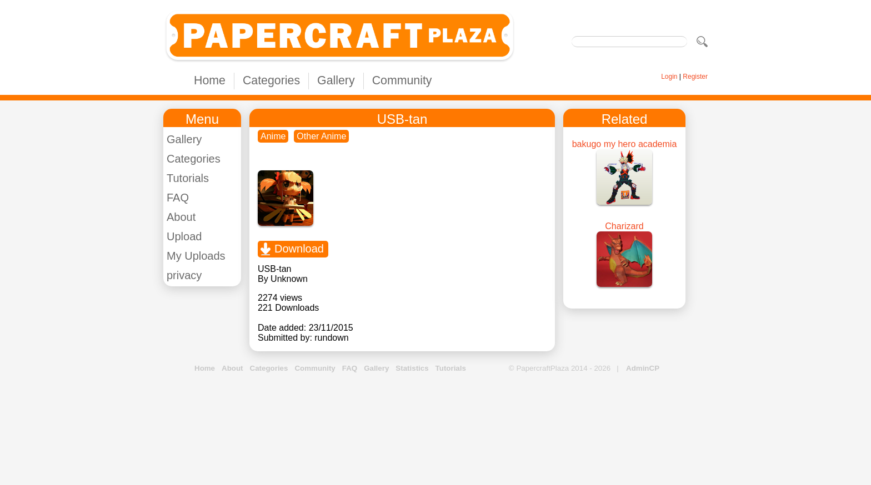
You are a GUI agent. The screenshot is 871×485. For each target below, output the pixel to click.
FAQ (178, 197)
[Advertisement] (435, 429)
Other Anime (321, 136)
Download (299, 249)
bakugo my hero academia (624, 144)
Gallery (336, 80)
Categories (271, 80)
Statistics (412, 368)
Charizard (624, 226)
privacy (184, 275)
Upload (184, 236)
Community (402, 80)
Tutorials (188, 178)
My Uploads (196, 256)
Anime (273, 136)
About (181, 217)
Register (695, 76)
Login (669, 76)
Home (210, 80)
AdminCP (642, 368)
